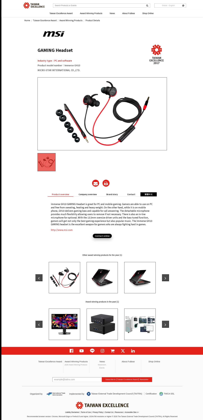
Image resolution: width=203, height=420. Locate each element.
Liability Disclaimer (72, 412)
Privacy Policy (98, 412)
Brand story (112, 194)
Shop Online (148, 13)
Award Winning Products (91, 13)
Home (27, 20)
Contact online (102, 235)
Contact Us (109, 412)
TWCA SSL (166, 394)
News (112, 13)
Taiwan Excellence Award (60, 13)
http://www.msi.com (62, 229)
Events (102, 368)
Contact (131, 194)
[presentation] (38, 277)
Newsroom (102, 365)
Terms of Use (86, 412)
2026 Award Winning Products (76, 365)
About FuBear (128, 13)
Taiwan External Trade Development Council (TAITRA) (114, 394)
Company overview (88, 194)
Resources (119, 412)
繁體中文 (149, 194)
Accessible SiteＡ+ (132, 412)
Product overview (60, 194)
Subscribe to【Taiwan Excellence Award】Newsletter (126, 379)
